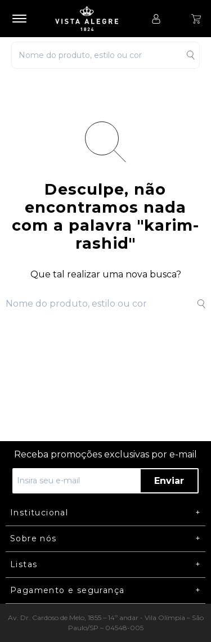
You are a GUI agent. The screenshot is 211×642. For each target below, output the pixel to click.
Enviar (169, 480)
